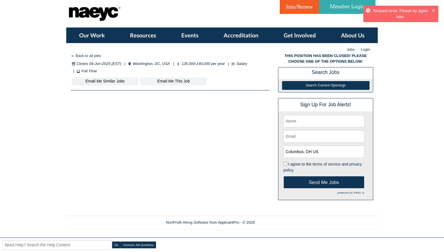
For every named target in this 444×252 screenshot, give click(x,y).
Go (116, 245)
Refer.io (359, 192)
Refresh (271, 222)
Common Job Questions (138, 245)
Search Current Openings (326, 85)
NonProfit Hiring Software (187, 222)
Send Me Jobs (324, 182)
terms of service (327, 164)
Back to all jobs (86, 56)
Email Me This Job (173, 81)
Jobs (351, 49)
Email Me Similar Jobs (105, 81)
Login (365, 49)
